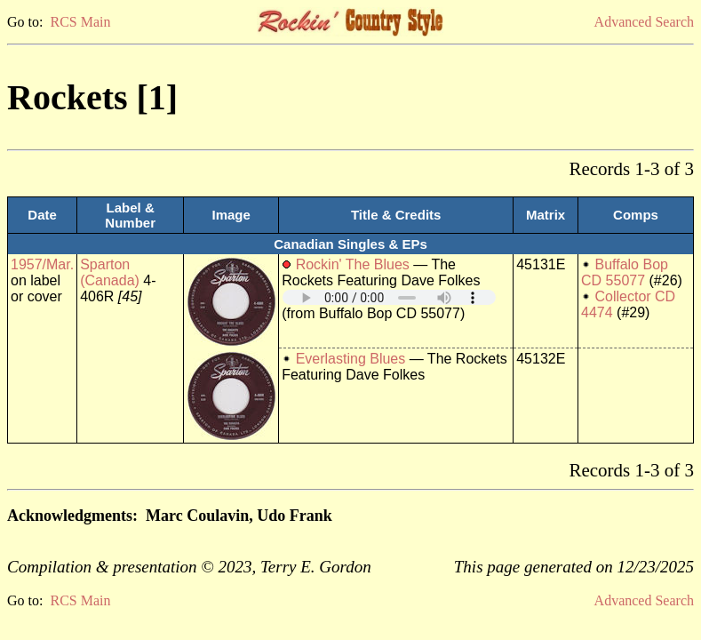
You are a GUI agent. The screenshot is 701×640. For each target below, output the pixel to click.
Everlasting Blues (351, 358)
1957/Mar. (42, 264)
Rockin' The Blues (353, 264)
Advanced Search (644, 21)
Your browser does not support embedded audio (389, 297)
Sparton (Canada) (109, 272)
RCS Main (80, 21)
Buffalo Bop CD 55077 (624, 272)
